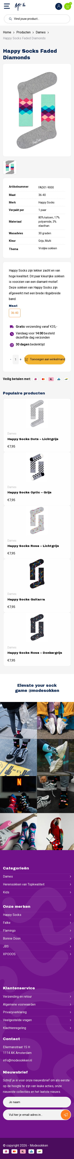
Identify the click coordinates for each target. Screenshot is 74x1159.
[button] (9, 18)
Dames (41, 32)
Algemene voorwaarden (19, 1004)
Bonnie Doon (12, 938)
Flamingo (9, 930)
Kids (6, 892)
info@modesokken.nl (17, 1060)
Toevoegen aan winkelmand (47, 359)
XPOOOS (9, 954)
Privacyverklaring (15, 1012)
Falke (6, 923)
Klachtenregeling (14, 1028)
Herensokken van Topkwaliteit (23, 884)
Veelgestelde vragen (17, 1020)
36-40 (14, 312)
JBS (6, 946)
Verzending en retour (17, 996)
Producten (23, 32)
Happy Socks (12, 915)
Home (7, 32)
